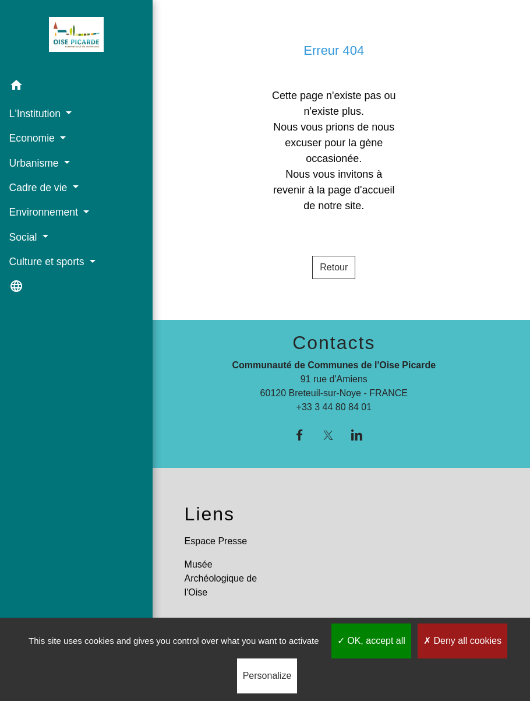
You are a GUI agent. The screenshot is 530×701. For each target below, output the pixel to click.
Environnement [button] (44, 212)
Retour (334, 267)
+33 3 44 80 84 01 (334, 407)
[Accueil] (68, 36)
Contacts (333, 342)
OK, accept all (371, 641)
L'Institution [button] (36, 113)
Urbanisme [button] (35, 162)
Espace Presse (216, 541)
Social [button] (24, 236)
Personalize (267, 676)
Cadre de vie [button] (39, 187)
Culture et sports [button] (48, 261)
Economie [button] (33, 138)
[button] (69, 87)
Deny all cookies (462, 641)
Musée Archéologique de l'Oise (221, 578)
